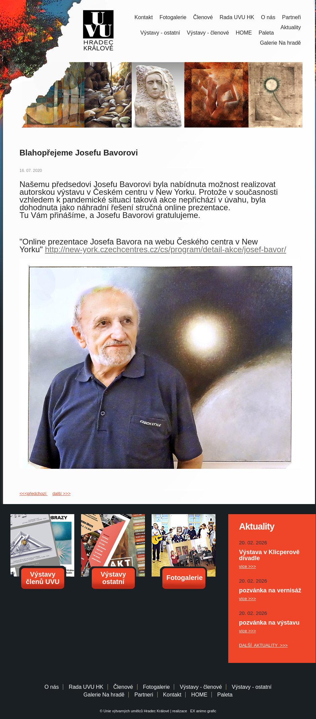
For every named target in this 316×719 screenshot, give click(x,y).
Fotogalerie (172, 17)
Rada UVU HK (237, 17)
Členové (203, 17)
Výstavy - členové (208, 33)
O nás (268, 17)
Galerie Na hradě (103, 695)
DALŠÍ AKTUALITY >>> (263, 645)
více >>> (247, 566)
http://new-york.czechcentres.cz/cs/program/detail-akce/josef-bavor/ (165, 249)
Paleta (266, 33)
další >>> (61, 493)
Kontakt (143, 17)
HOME (244, 33)
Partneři (291, 17)
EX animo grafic (202, 711)
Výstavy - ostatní (160, 33)
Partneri (143, 695)
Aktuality (291, 27)
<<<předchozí (33, 493)
